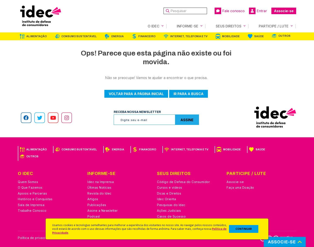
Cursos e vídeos (169, 187)
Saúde (259, 36)
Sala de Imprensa (31, 205)
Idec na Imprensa (100, 182)
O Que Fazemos (30, 187)
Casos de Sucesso (171, 216)
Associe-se (284, 11)
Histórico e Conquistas (35, 199)
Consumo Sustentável (79, 36)
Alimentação (36, 36)
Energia (117, 36)
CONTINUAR (244, 229)
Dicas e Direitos (169, 193)
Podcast (93, 216)
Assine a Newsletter (102, 210)
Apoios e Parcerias (32, 193)
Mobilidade (231, 36)
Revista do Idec (99, 193)
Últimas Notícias (99, 187)
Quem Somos (28, 182)
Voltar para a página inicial (136, 94)
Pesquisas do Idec (171, 205)
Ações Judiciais (169, 210)
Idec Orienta (166, 199)
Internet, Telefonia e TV (188, 36)
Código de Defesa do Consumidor (183, 182)
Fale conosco (230, 11)
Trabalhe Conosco (32, 210)
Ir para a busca (189, 94)
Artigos (92, 199)
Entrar (258, 11)
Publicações (96, 205)
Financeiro (146, 36)
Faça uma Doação (240, 187)
